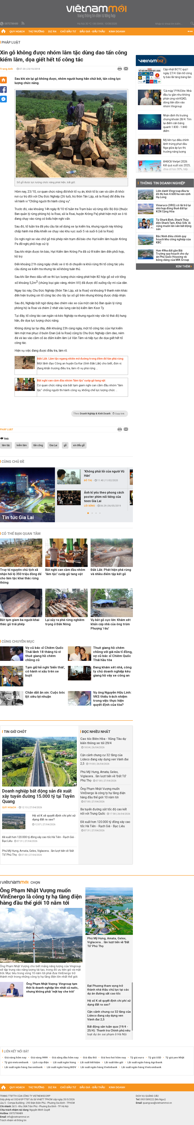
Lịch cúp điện (41, 1062)
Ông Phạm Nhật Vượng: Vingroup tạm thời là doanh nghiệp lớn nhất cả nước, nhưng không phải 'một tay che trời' (52, 987)
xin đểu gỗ (79, 445)
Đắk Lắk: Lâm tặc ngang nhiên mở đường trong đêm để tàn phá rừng (80, 358)
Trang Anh (6, 68)
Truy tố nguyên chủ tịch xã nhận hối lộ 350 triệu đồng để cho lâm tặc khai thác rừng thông (21, 576)
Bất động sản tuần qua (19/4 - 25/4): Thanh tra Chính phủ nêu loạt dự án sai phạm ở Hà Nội (108, 1030)
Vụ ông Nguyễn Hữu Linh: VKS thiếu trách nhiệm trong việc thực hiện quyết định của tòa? (112, 698)
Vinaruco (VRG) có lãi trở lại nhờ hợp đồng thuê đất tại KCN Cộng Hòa (173, 208)
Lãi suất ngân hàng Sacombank (23, 1067)
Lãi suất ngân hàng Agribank (144, 1062)
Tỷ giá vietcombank (16, 1062)
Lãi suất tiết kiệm (90, 1062)
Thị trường (36, 31)
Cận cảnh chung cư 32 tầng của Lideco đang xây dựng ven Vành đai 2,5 (104, 759)
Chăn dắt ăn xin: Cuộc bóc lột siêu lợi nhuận (45, 694)
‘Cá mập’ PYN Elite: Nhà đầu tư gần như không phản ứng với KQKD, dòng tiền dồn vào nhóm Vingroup (177, 98)
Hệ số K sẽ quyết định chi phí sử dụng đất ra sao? (53, 817)
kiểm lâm (22, 445)
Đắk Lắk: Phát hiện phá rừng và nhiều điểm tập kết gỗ (111, 572)
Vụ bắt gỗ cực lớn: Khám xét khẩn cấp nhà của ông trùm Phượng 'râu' (111, 624)
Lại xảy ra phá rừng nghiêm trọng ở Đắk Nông (64, 622)
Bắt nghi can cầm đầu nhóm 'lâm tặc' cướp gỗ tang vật (71, 380)
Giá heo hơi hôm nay (113, 1057)
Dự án (52, 31)
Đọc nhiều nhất (96, 732)
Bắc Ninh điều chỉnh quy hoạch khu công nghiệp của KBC (173, 239)
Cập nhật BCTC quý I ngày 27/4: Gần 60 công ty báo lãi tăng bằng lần (177, 73)
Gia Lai (53, 445)
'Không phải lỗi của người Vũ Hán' (104, 473)
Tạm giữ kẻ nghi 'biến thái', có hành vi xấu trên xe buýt (45, 671)
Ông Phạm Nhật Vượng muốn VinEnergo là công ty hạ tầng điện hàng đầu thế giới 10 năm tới (102, 793)
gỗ (65, 445)
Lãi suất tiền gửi (113, 1062)
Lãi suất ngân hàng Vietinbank (99, 1067)
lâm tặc (6, 445)
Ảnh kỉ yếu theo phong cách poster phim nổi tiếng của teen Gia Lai (104, 497)
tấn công (38, 445)
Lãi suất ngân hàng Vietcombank (141, 1067)
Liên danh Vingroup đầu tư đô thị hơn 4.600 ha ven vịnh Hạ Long (173, 194)
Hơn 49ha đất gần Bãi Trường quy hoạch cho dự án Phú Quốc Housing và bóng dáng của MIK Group (172, 255)
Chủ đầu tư (68, 31)
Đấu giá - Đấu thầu (92, 31)
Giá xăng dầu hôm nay (65, 1057)
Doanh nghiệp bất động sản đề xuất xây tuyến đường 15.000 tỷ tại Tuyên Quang (38, 796)
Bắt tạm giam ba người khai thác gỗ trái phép (19, 622)
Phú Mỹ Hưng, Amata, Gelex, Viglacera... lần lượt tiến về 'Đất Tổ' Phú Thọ (103, 776)
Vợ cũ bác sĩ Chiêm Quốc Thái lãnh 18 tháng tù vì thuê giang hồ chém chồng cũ (44, 654)
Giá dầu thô (90, 1057)
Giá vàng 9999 (39, 1057)
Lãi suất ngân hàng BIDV (61, 1067)
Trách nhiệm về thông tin (13, 1120)
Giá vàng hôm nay (15, 1057)
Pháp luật (11, 42)
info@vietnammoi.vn (18, 1117)
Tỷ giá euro (137, 1057)
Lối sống (89, 505)
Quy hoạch (17, 31)
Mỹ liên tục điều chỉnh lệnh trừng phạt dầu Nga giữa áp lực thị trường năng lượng (176, 145)
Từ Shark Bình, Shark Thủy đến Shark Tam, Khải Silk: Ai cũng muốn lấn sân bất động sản (173, 224)
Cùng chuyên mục (18, 641)
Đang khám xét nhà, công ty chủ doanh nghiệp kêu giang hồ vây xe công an (112, 671)
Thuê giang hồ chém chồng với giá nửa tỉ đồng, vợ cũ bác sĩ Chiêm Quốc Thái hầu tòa (112, 654)
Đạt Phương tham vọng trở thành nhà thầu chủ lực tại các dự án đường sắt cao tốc (108, 989)
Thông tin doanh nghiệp (162, 183)
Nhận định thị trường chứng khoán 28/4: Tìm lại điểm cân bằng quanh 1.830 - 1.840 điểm (177, 123)
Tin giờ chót (15, 732)
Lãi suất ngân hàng (64, 1062)
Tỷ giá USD (154, 1057)
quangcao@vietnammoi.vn (157, 1103)
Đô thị (88, 480)
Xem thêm (184, 266)
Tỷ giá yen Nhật (174, 1057)
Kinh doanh (117, 31)
